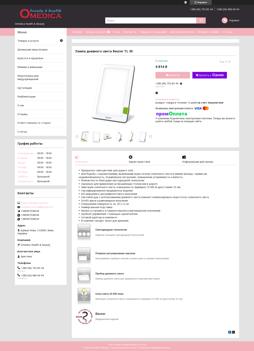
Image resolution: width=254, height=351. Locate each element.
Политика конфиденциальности (155, 347)
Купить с (211, 75)
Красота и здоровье (30, 58)
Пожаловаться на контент (124, 347)
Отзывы (22, 114)
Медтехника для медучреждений (27, 77)
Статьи (227, 32)
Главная (77, 32)
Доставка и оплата (182, 32)
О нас (116, 32)
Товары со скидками (153, 32)
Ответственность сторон (33, 122)
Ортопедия (24, 88)
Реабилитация (26, 96)
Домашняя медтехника (32, 49)
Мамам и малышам (29, 67)
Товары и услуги (95, 32)
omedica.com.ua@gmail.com (37, 207)
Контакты (130, 32)
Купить (174, 75)
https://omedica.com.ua (34, 202)
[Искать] (201, 20)
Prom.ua (142, 344)
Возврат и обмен (208, 32)
